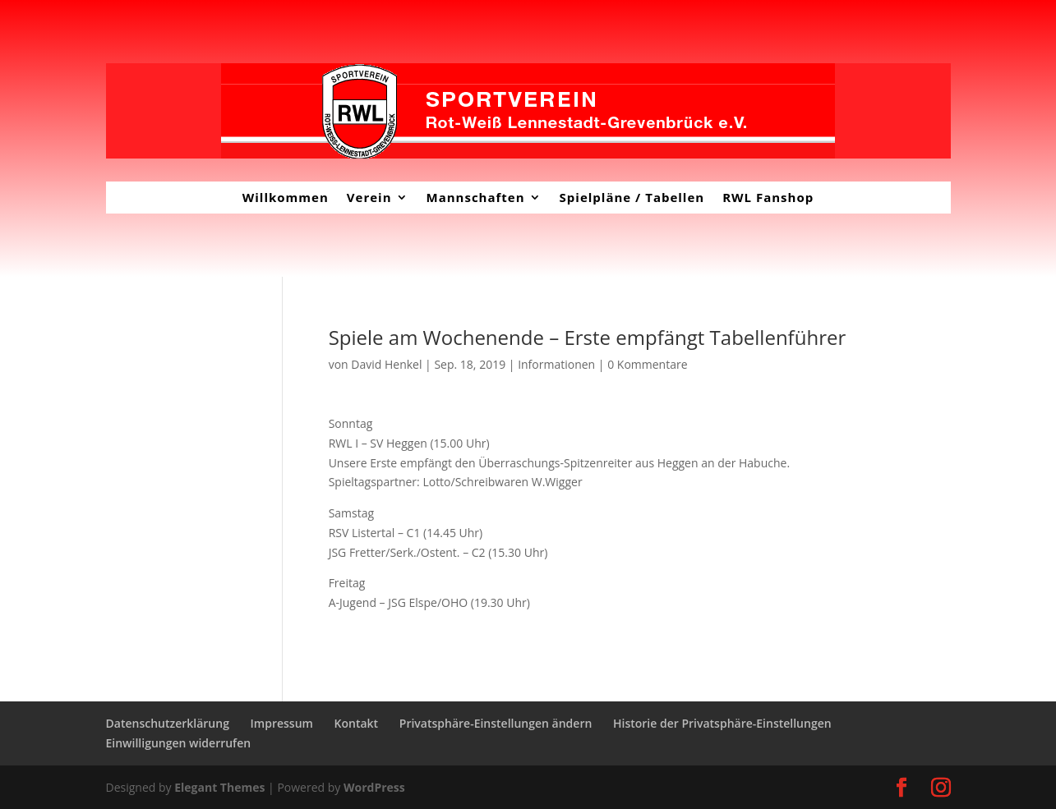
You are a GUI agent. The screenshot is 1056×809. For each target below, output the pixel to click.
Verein (369, 197)
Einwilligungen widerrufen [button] (178, 743)
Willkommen (285, 197)
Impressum (282, 723)
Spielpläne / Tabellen (632, 197)
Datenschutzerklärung (167, 723)
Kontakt (356, 723)
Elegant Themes (219, 787)
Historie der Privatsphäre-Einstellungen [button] (722, 723)
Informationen (556, 364)
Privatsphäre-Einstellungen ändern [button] (496, 723)
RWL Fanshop (768, 197)
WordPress (374, 787)
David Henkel (386, 364)
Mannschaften (476, 197)
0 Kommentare (647, 364)
